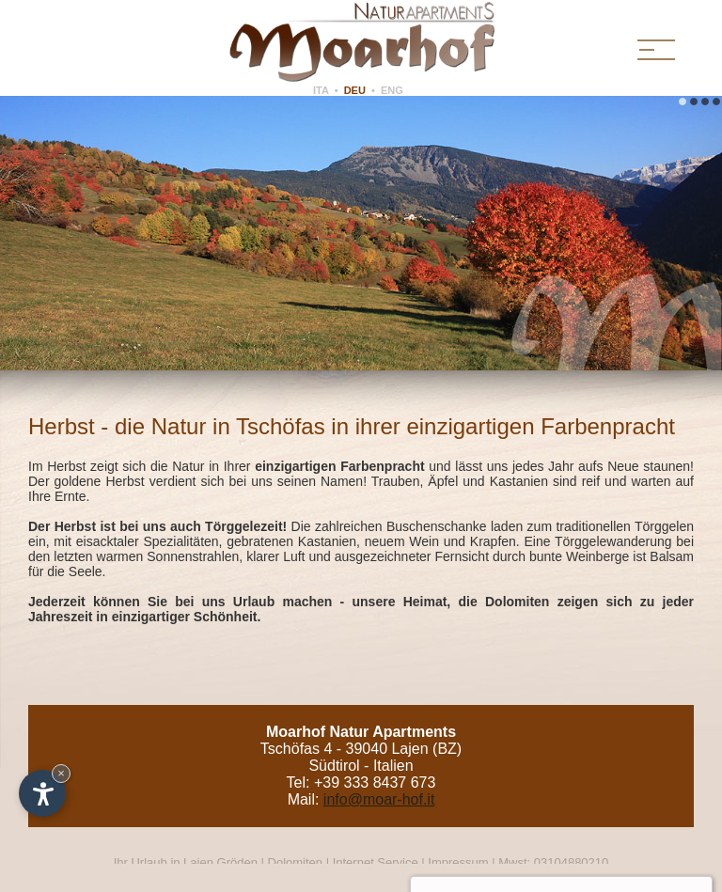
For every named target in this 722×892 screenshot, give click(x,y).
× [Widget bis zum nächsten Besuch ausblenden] (61, 773)
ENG (392, 90)
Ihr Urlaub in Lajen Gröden (187, 862)
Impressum (458, 862)
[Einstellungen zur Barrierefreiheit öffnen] (42, 793)
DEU (355, 90)
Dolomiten (295, 862)
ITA (321, 90)
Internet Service (375, 862)
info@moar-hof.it (379, 799)
